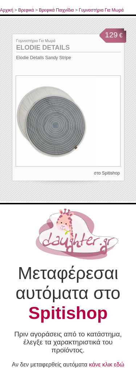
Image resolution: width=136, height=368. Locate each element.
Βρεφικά (26, 10)
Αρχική (6, 10)
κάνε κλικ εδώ (106, 364)
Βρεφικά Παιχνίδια (56, 10)
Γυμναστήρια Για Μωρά (101, 10)
